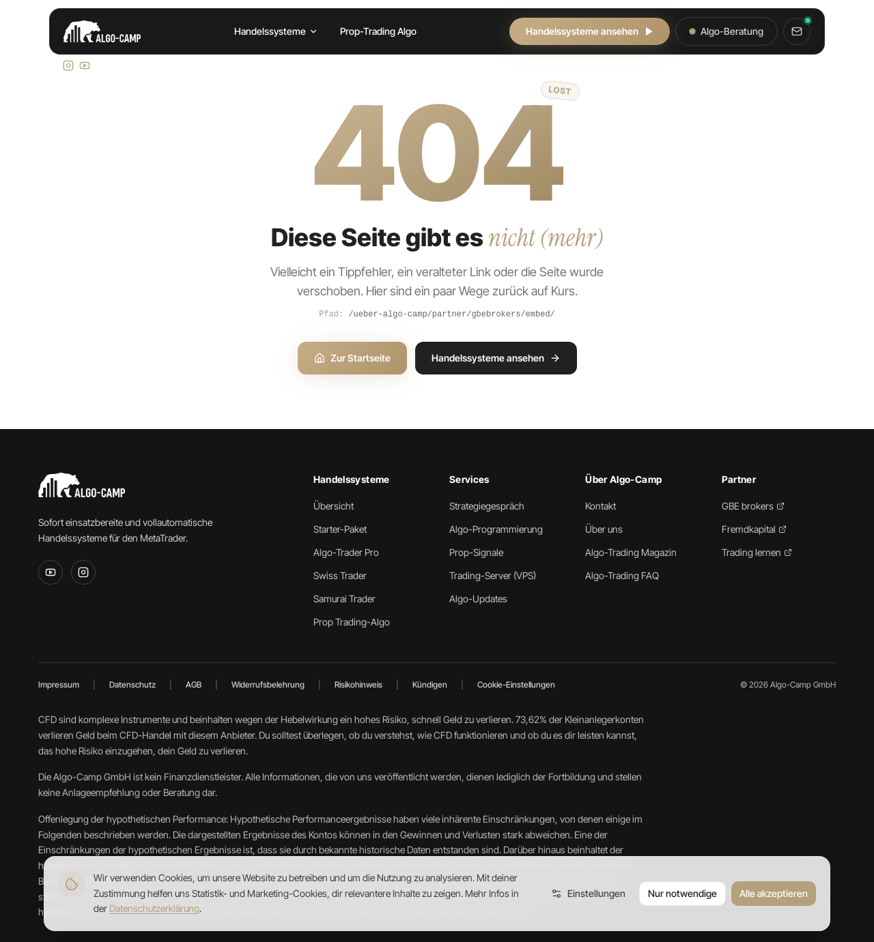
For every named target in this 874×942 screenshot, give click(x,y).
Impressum (58, 684)
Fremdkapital (754, 529)
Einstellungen (588, 893)
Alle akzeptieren (773, 893)
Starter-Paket (340, 529)
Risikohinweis (358, 684)
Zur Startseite (352, 358)
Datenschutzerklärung (154, 908)
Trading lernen (757, 552)
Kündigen (429, 684)
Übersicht (333, 506)
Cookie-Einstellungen (516, 684)
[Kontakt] (796, 31)
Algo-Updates (478, 598)
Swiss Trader (340, 575)
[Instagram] (83, 572)
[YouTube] (50, 572)
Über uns (604, 529)
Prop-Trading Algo (378, 31)
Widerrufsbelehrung (268, 684)
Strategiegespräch (486, 506)
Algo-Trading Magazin (631, 552)
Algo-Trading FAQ (622, 575)
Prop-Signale (476, 552)
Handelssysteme (276, 31)
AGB (193, 684)
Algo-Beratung (726, 31)
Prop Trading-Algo (351, 622)
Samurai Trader (344, 598)
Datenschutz (132, 684)
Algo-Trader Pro (346, 552)
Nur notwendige (682, 893)
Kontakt (600, 506)
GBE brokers (753, 506)
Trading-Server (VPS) (492, 575)
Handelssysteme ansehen (589, 31)
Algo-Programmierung (496, 529)
